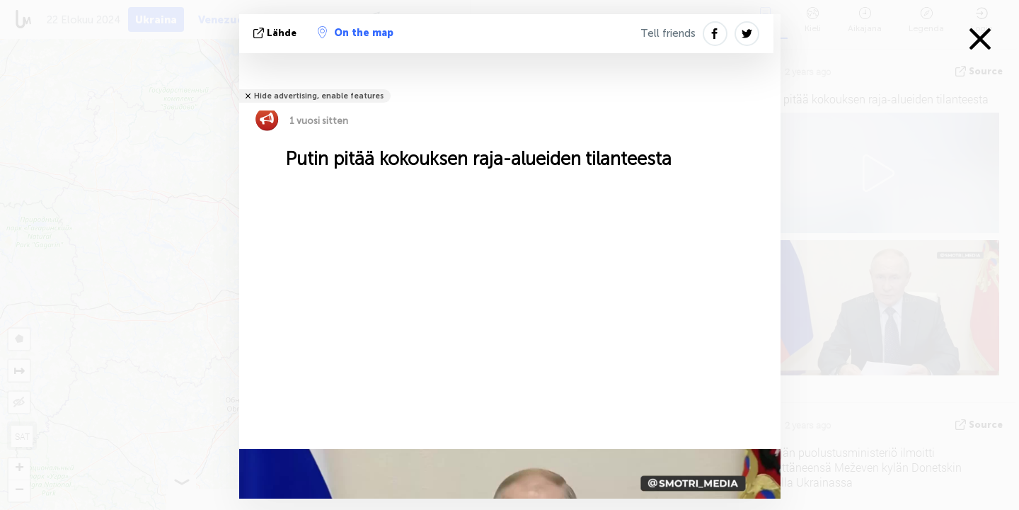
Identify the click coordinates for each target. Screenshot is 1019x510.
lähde (276, 33)
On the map (355, 32)
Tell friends (668, 33)
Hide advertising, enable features (319, 96)
